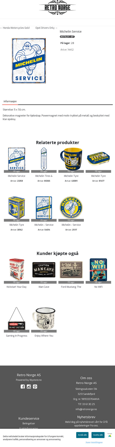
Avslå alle (82, 435)
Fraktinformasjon (28, 428)
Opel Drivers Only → (46, 27)
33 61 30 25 (88, 404)
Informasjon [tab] (10, 101)
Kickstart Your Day (17, 286)
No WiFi (98, 286)
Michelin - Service (43, 224)
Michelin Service (16, 176)
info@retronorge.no (86, 409)
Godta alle (98, 435)
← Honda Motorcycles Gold (14, 27)
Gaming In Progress (16, 335)
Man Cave (44, 286)
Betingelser (29, 423)
